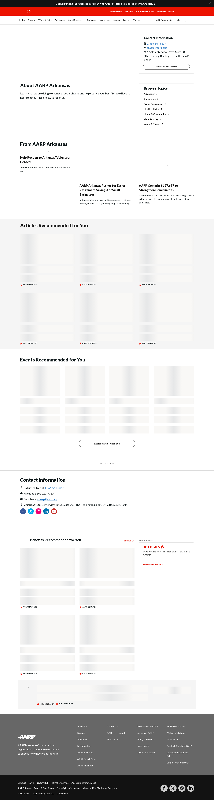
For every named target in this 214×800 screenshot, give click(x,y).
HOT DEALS (151, 547)
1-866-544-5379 (156, 43)
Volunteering (151, 119)
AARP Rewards (85, 752)
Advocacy (149, 93)
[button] (185, 14)
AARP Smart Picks (145, 11)
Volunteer (82, 739)
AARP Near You (85, 765)
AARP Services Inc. (146, 752)
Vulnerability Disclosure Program (100, 788)
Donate (81, 732)
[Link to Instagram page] (38, 511)
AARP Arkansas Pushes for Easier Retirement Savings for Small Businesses (102, 190)
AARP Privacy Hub (39, 782)
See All (127, 540)
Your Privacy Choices (43, 793)
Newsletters (113, 739)
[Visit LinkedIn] (190, 788)
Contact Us (113, 726)
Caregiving (150, 98)
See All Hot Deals (152, 564)
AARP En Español (116, 732)
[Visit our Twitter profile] (31, 511)
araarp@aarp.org (157, 47)
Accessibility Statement (83, 782)
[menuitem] (21, 21)
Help (178, 20)
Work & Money (152, 124)
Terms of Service (60, 782)
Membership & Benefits (121, 11)
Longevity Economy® (177, 762)
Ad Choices (23, 793)
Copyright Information (68, 788)
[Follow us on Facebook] (23, 511)
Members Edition (165, 11)
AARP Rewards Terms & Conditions (36, 788)
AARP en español (164, 20)
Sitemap (22, 782)
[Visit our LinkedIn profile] (46, 511)
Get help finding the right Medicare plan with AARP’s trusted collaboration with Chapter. (104, 3)
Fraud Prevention (153, 103)
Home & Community (155, 114)
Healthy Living (152, 109)
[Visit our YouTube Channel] (54, 511)
